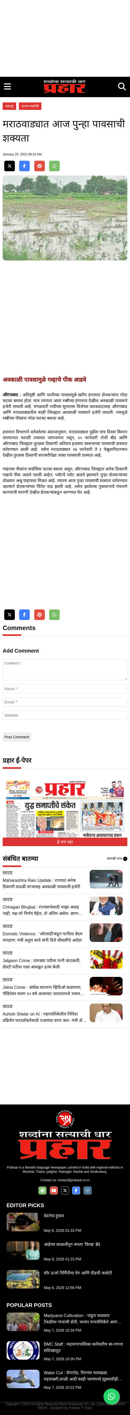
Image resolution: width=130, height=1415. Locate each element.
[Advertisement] (65, 37)
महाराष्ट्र (9, 106)
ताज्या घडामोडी (30, 106)
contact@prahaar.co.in (73, 1180)
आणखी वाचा (117, 859)
